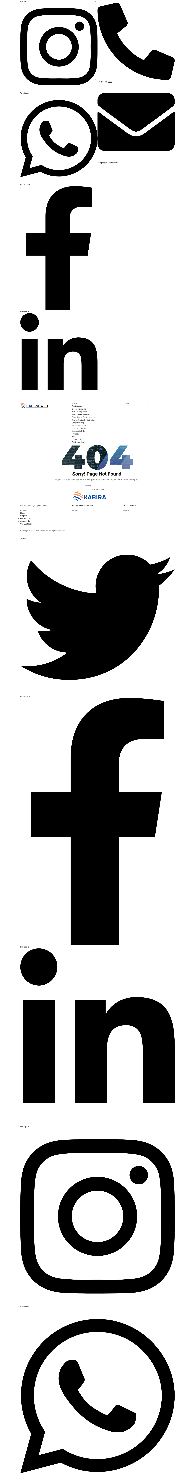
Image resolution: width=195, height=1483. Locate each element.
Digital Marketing (79, 408)
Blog (74, 435)
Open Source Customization (83, 416)
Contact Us (76, 438)
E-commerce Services (81, 414)
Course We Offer (78, 430)
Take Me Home (97, 488)
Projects (75, 433)
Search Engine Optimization (83, 419)
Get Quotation (78, 441)
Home (74, 403)
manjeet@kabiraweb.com (82, 504)
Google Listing (78, 422)
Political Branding (79, 427)
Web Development (79, 411)
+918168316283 (130, 504)
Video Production (79, 424)
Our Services (77, 405)
